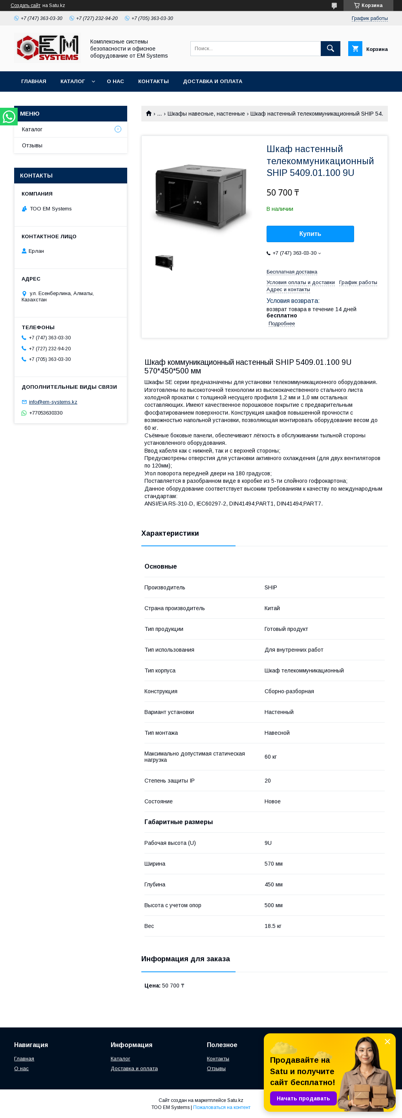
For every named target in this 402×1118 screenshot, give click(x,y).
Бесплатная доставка (292, 272)
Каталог (72, 81)
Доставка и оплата (212, 81)
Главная (33, 81)
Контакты (153, 81)
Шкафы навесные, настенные (206, 114)
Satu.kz (235, 1100)
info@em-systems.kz (53, 402)
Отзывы (32, 145)
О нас (115, 81)
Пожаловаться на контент (221, 1107)
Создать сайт (25, 5)
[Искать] (330, 48)
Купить (311, 233)
